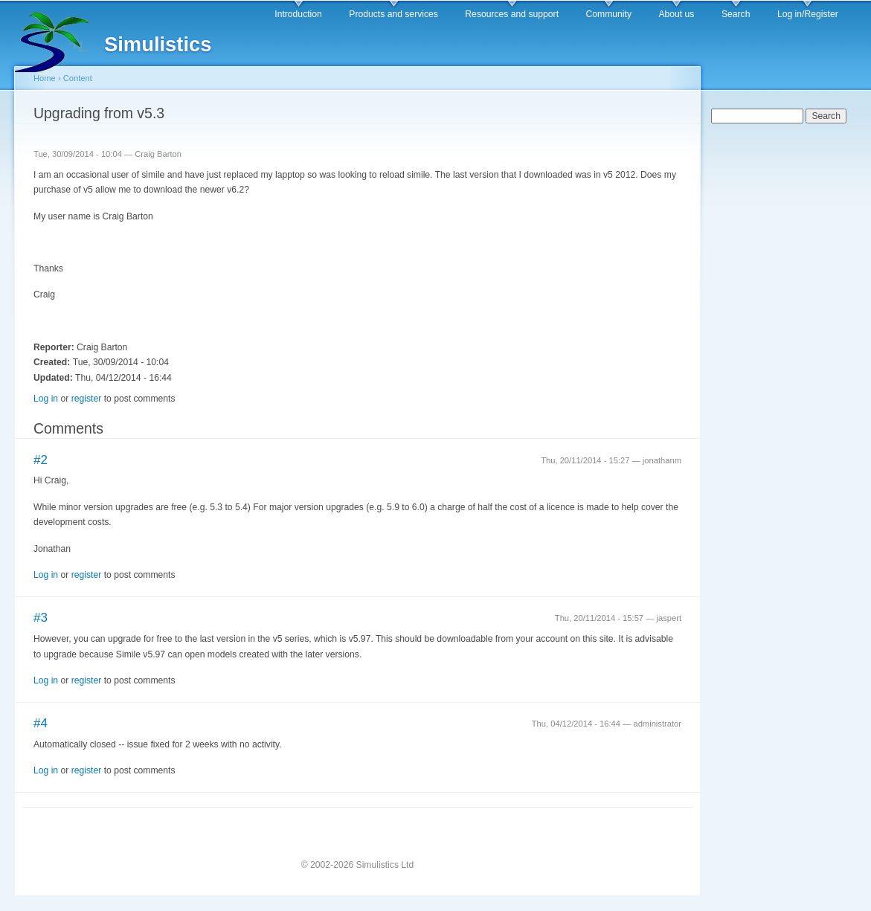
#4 (40, 723)
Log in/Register (807, 14)
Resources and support (512, 14)
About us (676, 14)
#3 (40, 618)
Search (736, 14)
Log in (45, 398)
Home (44, 78)
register (86, 398)
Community (608, 14)
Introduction (298, 14)
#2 (40, 460)
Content (77, 78)
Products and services (393, 14)
